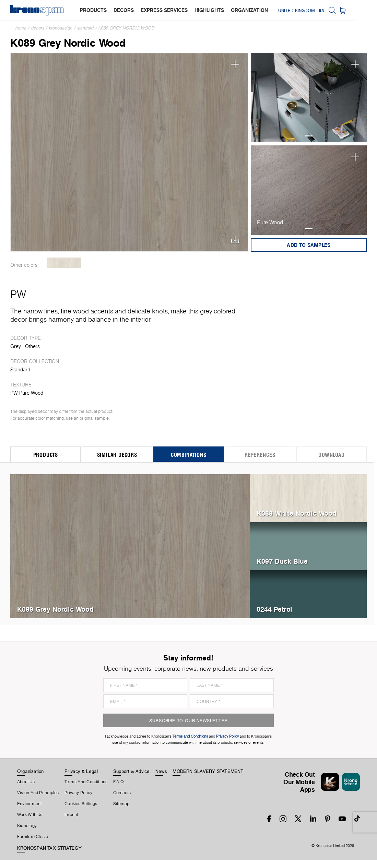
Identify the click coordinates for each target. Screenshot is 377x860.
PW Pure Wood (26, 393)
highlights (209, 10)
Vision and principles (38, 793)
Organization (30, 771)
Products (45, 454)
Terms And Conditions (85, 782)
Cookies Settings (80, 804)
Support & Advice (131, 771)
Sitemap (121, 804)
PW (18, 294)
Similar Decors (117, 454)
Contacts (122, 793)
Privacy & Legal (81, 771)
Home (20, 28)
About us (26, 782)
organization (249, 10)
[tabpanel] (309, 98)
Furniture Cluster (33, 836)
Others (32, 346)
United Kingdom (317, 10)
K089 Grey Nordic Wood (126, 28)
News (161, 771)
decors (124, 10)
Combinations (189, 454)
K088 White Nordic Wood (297, 513)
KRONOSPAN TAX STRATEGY (49, 848)
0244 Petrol (274, 609)
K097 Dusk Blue (282, 561)
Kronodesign (60, 28)
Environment (29, 804)
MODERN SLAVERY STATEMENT (208, 771)
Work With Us (30, 814)
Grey (15, 346)
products (93, 10)
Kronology (27, 825)
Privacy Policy (78, 793)
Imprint (71, 814)
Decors (37, 28)
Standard (85, 28)
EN (343, 10)
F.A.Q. (119, 782)
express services (164, 10)
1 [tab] (309, 135)
